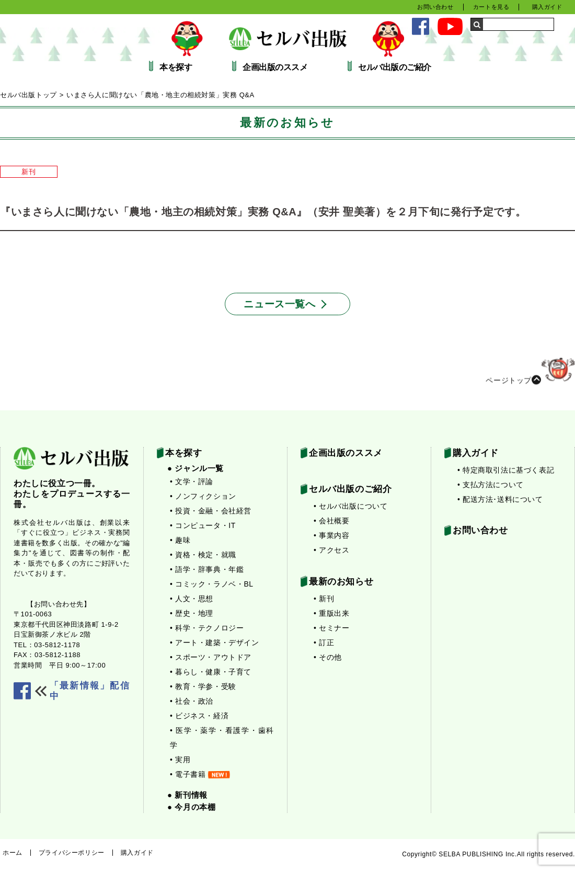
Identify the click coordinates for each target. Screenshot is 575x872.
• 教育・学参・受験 (203, 686)
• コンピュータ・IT (203, 525)
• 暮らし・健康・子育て (210, 672)
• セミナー (331, 628)
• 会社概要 (331, 521)
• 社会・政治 (191, 701)
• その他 (328, 657)
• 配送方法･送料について (500, 499)
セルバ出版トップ (28, 95)
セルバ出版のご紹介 (394, 67)
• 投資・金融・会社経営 (210, 511)
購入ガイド (547, 7)
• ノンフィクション (203, 496)
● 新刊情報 (187, 794)
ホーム (12, 853)
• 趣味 (180, 540)
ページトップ (530, 376)
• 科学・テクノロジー (207, 628)
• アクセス (331, 550)
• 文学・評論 (191, 481)
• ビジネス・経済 (199, 716)
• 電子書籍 (200, 774)
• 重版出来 (331, 613)
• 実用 (180, 759)
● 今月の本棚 (191, 806)
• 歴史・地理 (191, 613)
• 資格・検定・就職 (203, 554)
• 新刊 (324, 598)
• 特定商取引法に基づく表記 (505, 470)
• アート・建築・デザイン (214, 642)
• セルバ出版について (350, 506)
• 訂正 (324, 642)
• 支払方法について (490, 484)
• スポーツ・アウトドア (210, 657)
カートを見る (491, 7)
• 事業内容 (331, 535)
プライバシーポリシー (72, 853)
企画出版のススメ (275, 67)
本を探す (175, 67)
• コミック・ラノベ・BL (212, 584)
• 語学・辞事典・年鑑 (207, 569)
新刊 (28, 172)
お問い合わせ (435, 7)
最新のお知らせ (341, 581)
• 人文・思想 (191, 598)
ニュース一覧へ (279, 304)
